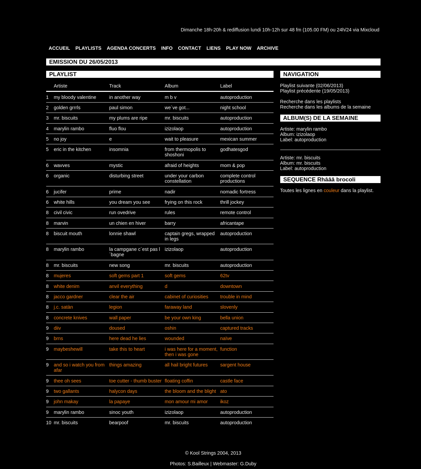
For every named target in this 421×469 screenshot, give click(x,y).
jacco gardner (68, 296)
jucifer (60, 191)
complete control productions (237, 178)
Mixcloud (370, 29)
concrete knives (70, 317)
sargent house (235, 364)
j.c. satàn (63, 307)
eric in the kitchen (72, 149)
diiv (57, 328)
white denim (67, 286)
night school (233, 107)
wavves (62, 165)
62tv (224, 275)
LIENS (214, 48)
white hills (64, 202)
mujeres (62, 275)
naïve (226, 338)
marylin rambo (69, 128)
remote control (235, 212)
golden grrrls (67, 107)
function (228, 349)
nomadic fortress (237, 191)
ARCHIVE (268, 48)
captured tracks (236, 328)
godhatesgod (234, 149)
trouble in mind (235, 296)
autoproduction (236, 97)
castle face (231, 380)
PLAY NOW (238, 48)
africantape (232, 223)
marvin (61, 223)
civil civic (63, 212)
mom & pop (232, 165)
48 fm (295, 29)
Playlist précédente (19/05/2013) (314, 91)
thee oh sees (67, 380)
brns (58, 338)
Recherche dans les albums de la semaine (325, 107)
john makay (66, 401)
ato (223, 391)
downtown (231, 286)
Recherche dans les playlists (310, 101)
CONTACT (189, 48)
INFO (167, 48)
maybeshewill (68, 349)
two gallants (66, 391)
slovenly (228, 307)
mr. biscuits (66, 118)
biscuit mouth (68, 233)
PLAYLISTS (88, 48)
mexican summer (238, 139)
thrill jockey (232, 202)
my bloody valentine (75, 97)
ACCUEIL (59, 48)
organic (62, 175)
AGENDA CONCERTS (131, 48)
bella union (231, 317)
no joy (60, 139)
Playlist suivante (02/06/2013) (311, 85)
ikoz (224, 401)
